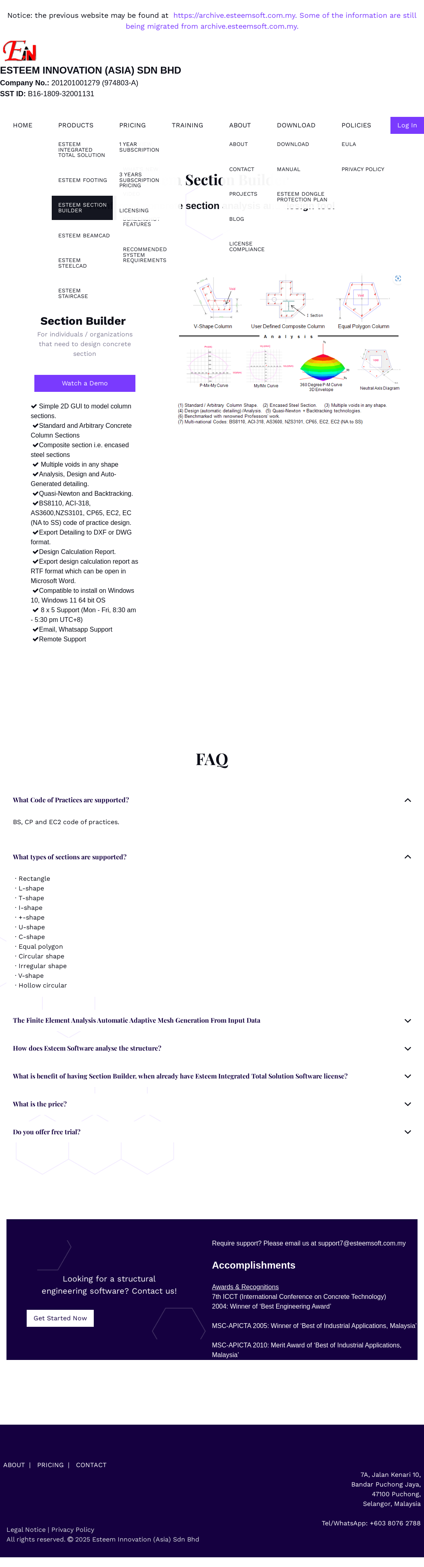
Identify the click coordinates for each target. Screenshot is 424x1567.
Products (75, 125)
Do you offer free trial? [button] (46, 1131)
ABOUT (14, 1465)
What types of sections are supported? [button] (70, 856)
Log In (407, 125)
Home (22, 125)
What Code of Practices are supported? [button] (71, 799)
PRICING (50, 1465)
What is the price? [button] (40, 1104)
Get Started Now (60, 1318)
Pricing (132, 125)
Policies (356, 125)
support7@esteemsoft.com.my (362, 1243)
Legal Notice (26, 1529)
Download (296, 125)
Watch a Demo (85, 383)
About (240, 125)
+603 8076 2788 (395, 1523)
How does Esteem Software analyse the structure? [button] (87, 1048)
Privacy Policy (72, 1529)
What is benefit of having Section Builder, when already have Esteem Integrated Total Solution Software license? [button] (180, 1076)
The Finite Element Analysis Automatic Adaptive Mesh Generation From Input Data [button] (136, 1020)
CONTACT (91, 1465)
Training (187, 125)
